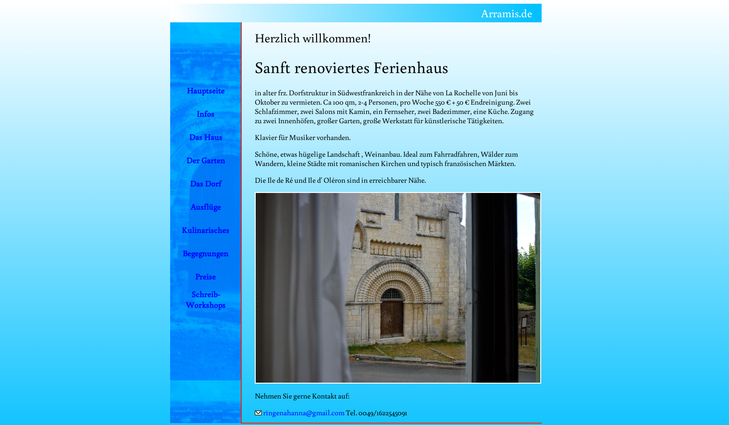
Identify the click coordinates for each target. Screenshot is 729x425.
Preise (205, 276)
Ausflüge (206, 206)
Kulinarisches (205, 230)
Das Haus (205, 137)
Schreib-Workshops (205, 299)
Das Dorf (205, 183)
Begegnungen (205, 253)
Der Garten (205, 160)
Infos (205, 113)
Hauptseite (206, 90)
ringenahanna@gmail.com (304, 412)
